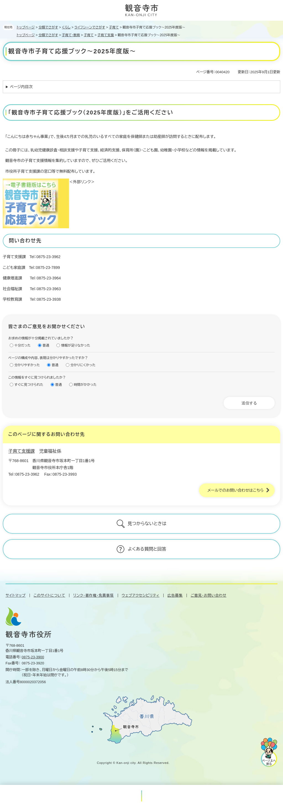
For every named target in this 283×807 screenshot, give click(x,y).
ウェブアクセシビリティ (141, 595)
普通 (46, 345)
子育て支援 (106, 35)
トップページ (26, 27)
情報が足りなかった (75, 345)
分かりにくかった (83, 365)
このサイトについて (49, 595)
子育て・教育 (71, 35)
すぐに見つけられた (28, 385)
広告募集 (175, 595)
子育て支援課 (21, 451)
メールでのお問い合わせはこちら (235, 490)
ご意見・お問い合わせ (208, 595)
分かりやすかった (27, 365)
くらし (66, 27)
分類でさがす (48, 27)
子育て (114, 27)
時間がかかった (85, 385)
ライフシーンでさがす (89, 27)
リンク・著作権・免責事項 (93, 595)
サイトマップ (16, 595)
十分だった (22, 345)
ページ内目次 (21, 87)
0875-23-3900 (33, 657)
